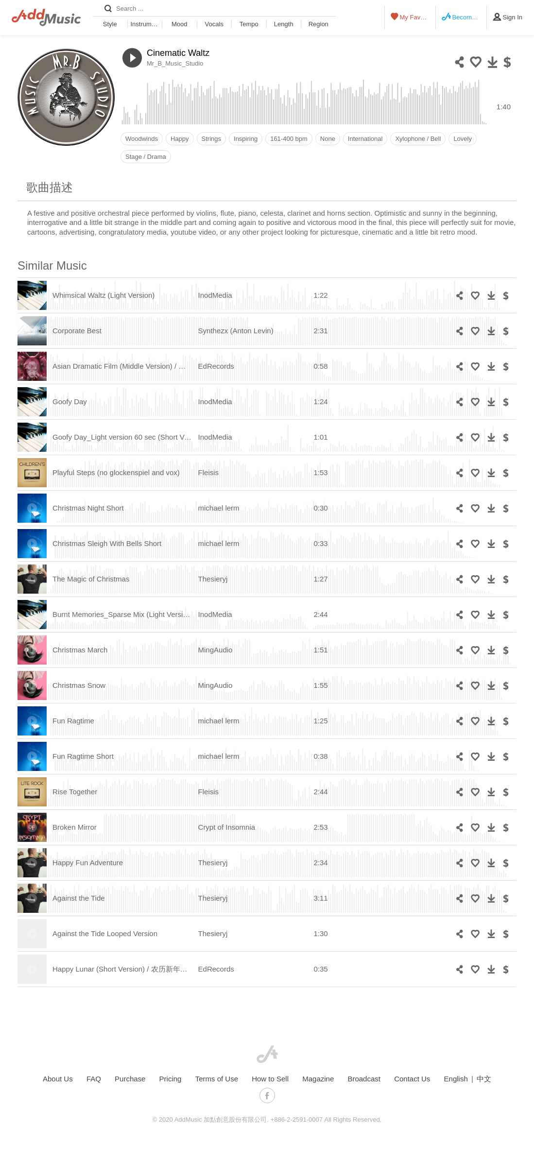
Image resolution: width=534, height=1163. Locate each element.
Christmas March (79, 650)
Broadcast (363, 1079)
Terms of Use (216, 1079)
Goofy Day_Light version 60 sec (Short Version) (129, 437)
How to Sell (270, 1079)
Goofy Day (69, 401)
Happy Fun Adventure (87, 862)
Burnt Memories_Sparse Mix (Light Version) (122, 614)
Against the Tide (78, 898)
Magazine (318, 1079)
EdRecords (216, 366)
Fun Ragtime (73, 721)
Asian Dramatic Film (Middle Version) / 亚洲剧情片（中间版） (151, 366)
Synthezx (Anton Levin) (236, 330)
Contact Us (412, 1079)
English (456, 1079)
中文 (484, 1079)
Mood (180, 24)
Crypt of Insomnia (227, 827)
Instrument (145, 24)
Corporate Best (77, 330)
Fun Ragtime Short (83, 756)
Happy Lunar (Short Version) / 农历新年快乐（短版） (138, 969)
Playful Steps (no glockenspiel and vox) (116, 472)
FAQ (93, 1079)
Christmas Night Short (88, 508)
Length (283, 24)
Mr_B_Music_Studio (175, 63)
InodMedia (215, 295)
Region (318, 24)
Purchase (130, 1079)
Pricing (170, 1079)
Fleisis (208, 472)
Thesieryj (213, 579)
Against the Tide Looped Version (104, 933)
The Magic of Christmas (90, 579)
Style (110, 24)
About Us (58, 1079)
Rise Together (74, 791)
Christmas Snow (78, 685)
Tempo (249, 24)
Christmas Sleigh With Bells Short (106, 543)
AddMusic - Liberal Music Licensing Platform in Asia (46, 17)
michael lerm (219, 508)
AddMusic (267, 1054)
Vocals (214, 24)
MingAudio (215, 650)
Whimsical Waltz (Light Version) (103, 295)
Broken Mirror (74, 827)
